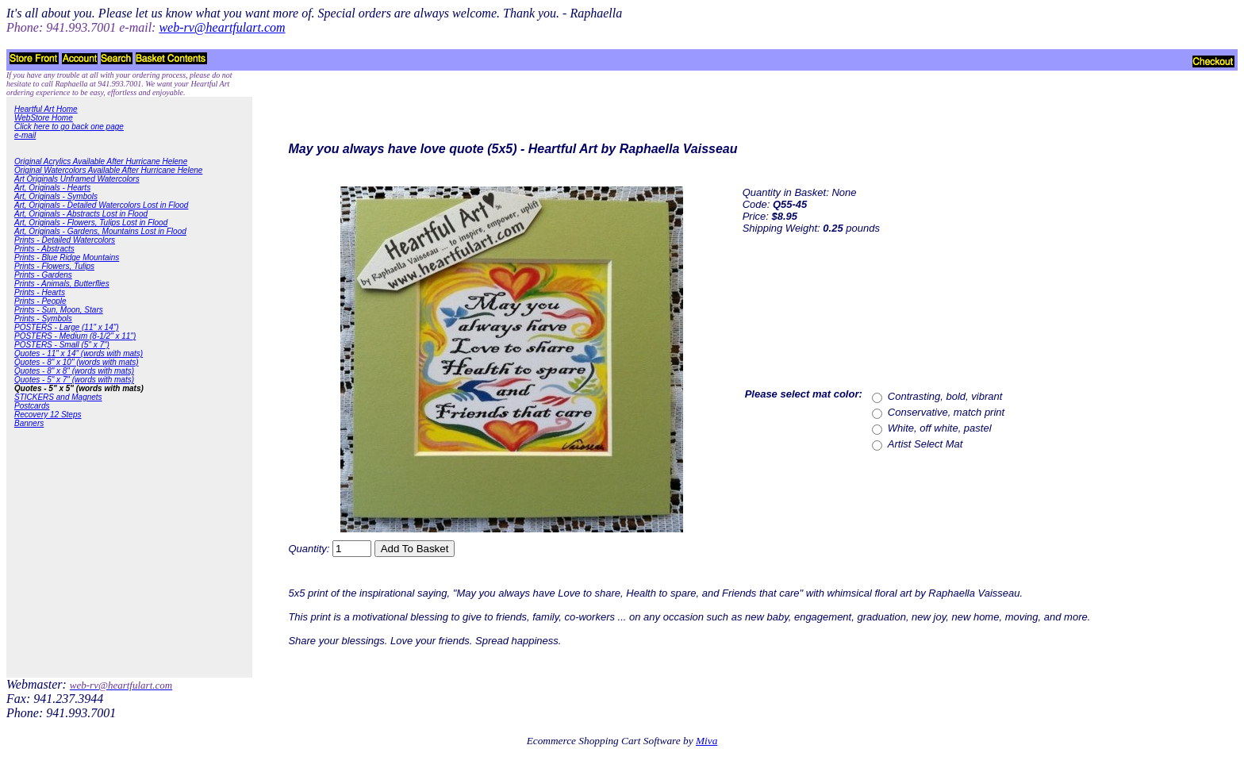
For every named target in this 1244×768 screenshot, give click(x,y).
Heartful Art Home (46, 109)
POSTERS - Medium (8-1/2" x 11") (75, 336)
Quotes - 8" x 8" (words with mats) (74, 371)
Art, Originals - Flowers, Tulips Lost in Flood (90, 222)
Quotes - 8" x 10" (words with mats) (76, 362)
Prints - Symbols (43, 318)
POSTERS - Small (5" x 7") (61, 344)
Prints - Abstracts (44, 248)
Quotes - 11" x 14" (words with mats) (78, 353)
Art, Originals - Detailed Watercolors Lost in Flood (101, 205)
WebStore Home (43, 117)
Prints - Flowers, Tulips (54, 266)
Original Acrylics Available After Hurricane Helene (100, 161)
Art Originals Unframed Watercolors (77, 179)
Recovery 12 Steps (48, 414)
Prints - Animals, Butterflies (61, 283)
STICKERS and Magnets (58, 397)
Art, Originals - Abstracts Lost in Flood (81, 213)
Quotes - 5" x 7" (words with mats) (74, 379)
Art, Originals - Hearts (52, 187)
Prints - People (40, 301)
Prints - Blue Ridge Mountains (66, 257)
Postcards (31, 405)
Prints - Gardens (43, 275)
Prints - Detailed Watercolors (64, 240)
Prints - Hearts (39, 292)
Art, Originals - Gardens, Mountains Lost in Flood (100, 231)
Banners (29, 423)
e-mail (25, 135)
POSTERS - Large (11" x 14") (66, 327)
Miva (706, 741)
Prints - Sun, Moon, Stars (58, 309)
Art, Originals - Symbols (56, 196)
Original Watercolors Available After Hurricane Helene (108, 170)
